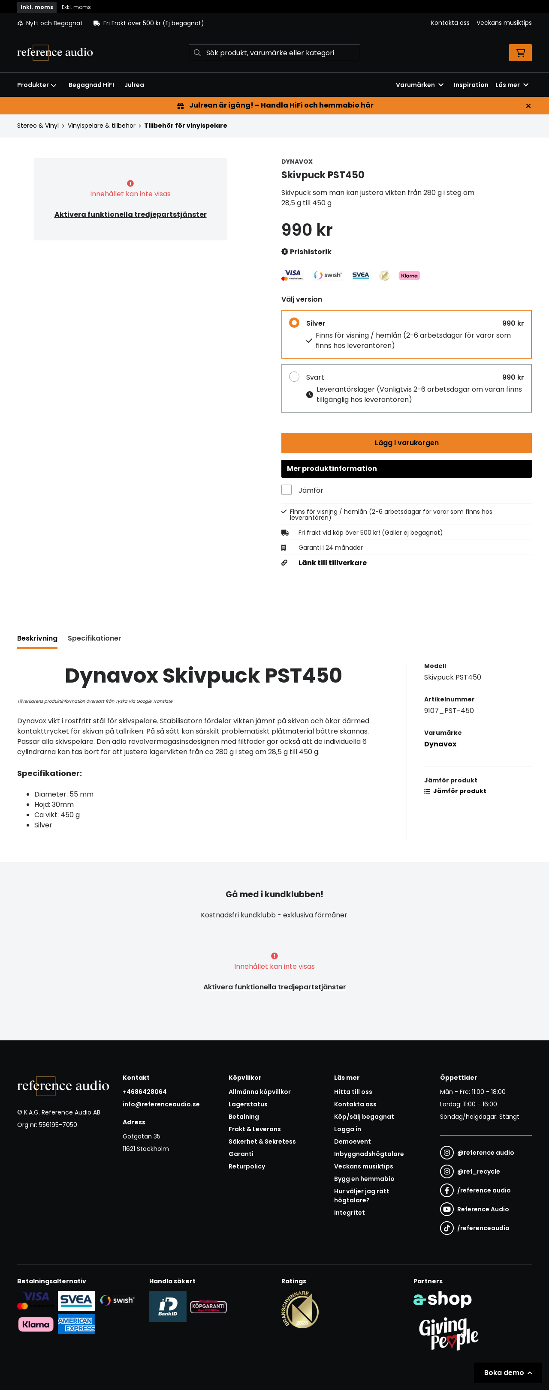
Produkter (37, 85)
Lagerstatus (248, 1104)
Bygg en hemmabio (364, 1178)
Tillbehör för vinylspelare (185, 125)
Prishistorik (306, 252)
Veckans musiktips (504, 22)
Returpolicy (247, 1166)
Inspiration (471, 85)
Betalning (244, 1116)
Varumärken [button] (419, 85)
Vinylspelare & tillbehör (102, 125)
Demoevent (352, 1141)
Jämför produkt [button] (455, 792)
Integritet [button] (349, 1212)
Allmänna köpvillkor (260, 1091)
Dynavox (440, 745)
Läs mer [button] (511, 85)
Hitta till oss (353, 1091)
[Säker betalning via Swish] (117, 1300)
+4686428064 (145, 1091)
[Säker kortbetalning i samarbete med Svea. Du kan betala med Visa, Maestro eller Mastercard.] (35, 1300)
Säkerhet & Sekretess (262, 1141)
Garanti (241, 1154)
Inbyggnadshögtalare (369, 1154)
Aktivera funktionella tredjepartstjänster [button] (130, 214)
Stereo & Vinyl (38, 125)
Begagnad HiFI (91, 85)
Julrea (134, 85)
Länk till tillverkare (333, 563)
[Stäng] (528, 106)
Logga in (347, 1129)
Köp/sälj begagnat (364, 1116)
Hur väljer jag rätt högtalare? (361, 1195)
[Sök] (274, 52)
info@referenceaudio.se (161, 1104)
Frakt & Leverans (255, 1129)
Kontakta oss (450, 22)
